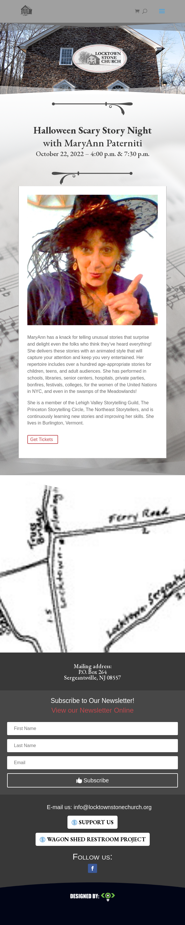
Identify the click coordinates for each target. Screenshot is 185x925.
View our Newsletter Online (92, 710)
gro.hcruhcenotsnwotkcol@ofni (113, 807)
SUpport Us (96, 822)
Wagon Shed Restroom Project (96, 839)
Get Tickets (41, 439)
